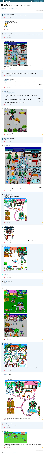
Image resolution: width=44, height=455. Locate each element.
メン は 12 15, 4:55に (7, 80)
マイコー (5, 33)
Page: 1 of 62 (3, 10)
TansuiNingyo (6, 343)
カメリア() (5, 194)
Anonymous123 (6, 14)
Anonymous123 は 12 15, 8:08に (9, 146)
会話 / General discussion (7, 8)
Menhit (5, 72)
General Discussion (15, 8)
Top (1, 8)
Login (41, 1)
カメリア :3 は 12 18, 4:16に (8, 375)
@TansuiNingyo (6, 424)
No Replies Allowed (39, 10)
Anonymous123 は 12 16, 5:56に (9, 92)
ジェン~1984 (6, 145)
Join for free (37, 1)
